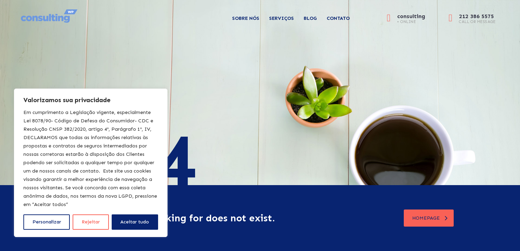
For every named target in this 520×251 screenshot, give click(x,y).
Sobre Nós (245, 18)
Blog (310, 18)
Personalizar (46, 222)
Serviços (281, 18)
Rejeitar (91, 222)
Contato (338, 18)
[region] (91, 163)
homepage (429, 218)
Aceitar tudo (134, 222)
